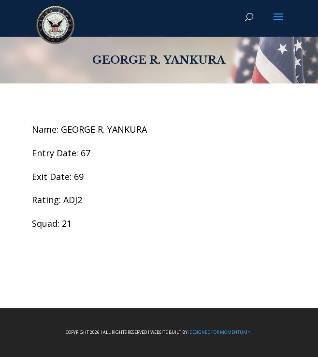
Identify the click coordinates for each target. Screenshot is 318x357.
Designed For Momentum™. (220, 332)
